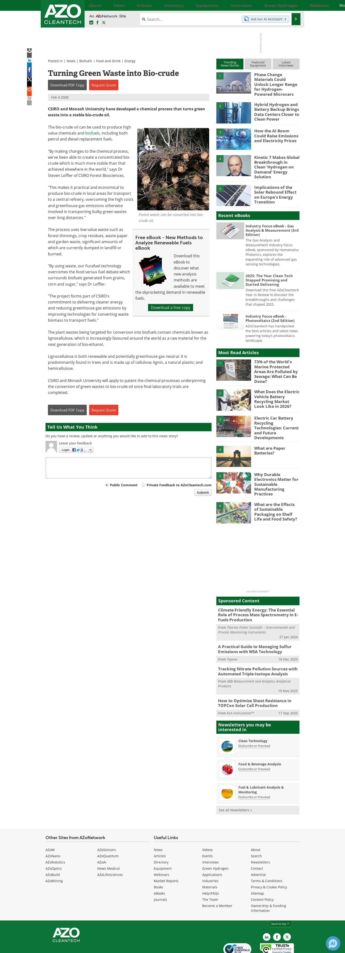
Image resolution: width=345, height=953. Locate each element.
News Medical (108, 845)
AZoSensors (106, 827)
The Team (210, 877)
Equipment (163, 845)
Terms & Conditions (266, 858)
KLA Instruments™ (240, 690)
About (255, 827)
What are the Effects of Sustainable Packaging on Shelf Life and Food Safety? (275, 493)
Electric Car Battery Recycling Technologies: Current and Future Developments (275, 414)
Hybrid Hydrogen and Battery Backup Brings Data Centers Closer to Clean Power (274, 107)
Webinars (161, 852)
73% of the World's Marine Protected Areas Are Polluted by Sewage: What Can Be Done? (276, 361)
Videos (207, 827)
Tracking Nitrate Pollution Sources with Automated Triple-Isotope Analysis (254, 650)
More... (294, 5)
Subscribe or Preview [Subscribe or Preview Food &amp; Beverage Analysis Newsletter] (254, 746)
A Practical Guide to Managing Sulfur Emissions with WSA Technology (251, 629)
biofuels (92, 133)
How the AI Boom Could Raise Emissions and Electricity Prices (275, 131)
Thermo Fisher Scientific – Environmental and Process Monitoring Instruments (256, 610)
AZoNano (53, 833)
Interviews (210, 839)
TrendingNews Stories (230, 63)
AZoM (50, 827)
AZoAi (101, 839)
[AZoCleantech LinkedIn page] (91, 22)
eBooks (159, 870)
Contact (257, 845)
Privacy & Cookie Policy (269, 864)
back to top (280, 901)
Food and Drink (108, 61)
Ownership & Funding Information (268, 885)
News (71, 61)
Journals (160, 877)
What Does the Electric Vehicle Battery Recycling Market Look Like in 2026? (274, 387)
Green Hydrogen (215, 845)
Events (207, 833)
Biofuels (85, 61)
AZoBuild (53, 852)
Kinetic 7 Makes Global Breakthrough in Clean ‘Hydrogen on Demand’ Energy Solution (274, 160)
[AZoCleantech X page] (287, 914)
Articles (160, 833)
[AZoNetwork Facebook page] (97, 22)
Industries (210, 858)
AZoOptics (54, 845)
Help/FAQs (210, 870)
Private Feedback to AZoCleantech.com (179, 485)
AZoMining (54, 858)
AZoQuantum (108, 833)
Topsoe (232, 638)
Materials (209, 864)
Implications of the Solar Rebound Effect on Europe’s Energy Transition (276, 186)
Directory (161, 839)
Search (256, 833)
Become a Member (217, 883)
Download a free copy (170, 307)
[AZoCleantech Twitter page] (104, 22)
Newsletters (260, 839)
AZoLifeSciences (110, 852)
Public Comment (124, 485)
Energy (129, 61)
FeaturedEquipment (258, 63)
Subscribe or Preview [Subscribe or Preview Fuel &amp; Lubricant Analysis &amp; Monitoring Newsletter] (254, 774)
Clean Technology (252, 718)
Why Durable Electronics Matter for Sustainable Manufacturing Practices (276, 464)
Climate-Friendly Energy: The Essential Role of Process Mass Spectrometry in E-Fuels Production (257, 596)
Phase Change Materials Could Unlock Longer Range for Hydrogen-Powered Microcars (275, 81)
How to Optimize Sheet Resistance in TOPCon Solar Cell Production (251, 681)
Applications (212, 852)
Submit (203, 492)
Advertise (258, 852)
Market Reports (166, 858)
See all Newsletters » (235, 787)
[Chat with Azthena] (333, 943)
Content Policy (262, 877)
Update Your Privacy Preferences (82, 947)
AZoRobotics (55, 839)
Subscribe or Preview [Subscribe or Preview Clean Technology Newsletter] (254, 723)
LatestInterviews (286, 63)
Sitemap (257, 870)
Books (158, 864)
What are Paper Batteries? (268, 436)
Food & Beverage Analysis (259, 741)
